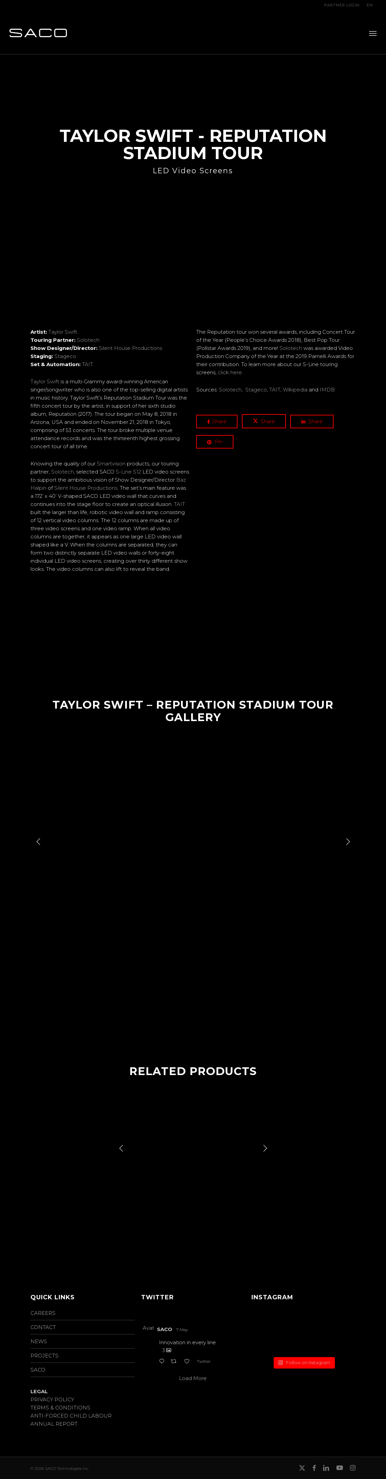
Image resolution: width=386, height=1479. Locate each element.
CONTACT (43, 1327)
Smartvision (111, 463)
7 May (182, 1329)
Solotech (88, 340)
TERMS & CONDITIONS (60, 1407)
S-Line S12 (128, 471)
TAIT (87, 364)
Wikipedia (295, 389)
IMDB (327, 389)
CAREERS (42, 1313)
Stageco (65, 356)
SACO (37, 1370)
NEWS (38, 1341)
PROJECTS (44, 1355)
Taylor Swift (62, 332)
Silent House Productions (130, 348)
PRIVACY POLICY (52, 1399)
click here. (230, 372)
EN (370, 5)
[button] (373, 33)
